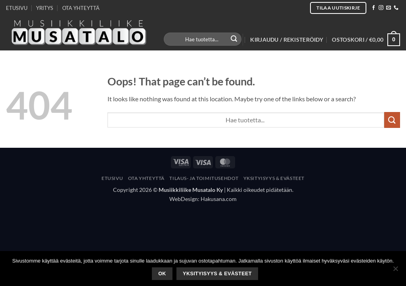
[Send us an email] (388, 8)
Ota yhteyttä (146, 178)
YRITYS (44, 8)
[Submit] (234, 39)
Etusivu (112, 178)
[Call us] (396, 8)
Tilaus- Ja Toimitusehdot (203, 178)
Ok (162, 273)
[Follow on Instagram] (381, 8)
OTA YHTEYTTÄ (81, 8)
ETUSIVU (16, 8)
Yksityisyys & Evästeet (273, 178)
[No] (395, 271)
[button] (286, 40)
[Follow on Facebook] (373, 8)
